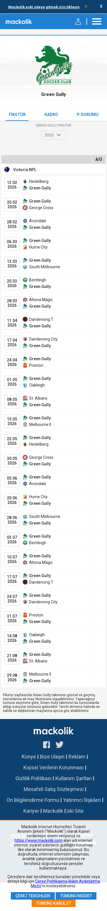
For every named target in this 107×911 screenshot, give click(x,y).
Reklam (76, 757)
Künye (29, 757)
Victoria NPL (24, 169)
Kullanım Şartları (73, 778)
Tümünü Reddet (76, 896)
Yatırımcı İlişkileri (82, 800)
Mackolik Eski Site (63, 811)
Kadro (51, 114)
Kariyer (31, 811)
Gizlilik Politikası (33, 778)
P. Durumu (87, 114)
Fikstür (17, 114)
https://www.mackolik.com (38, 840)
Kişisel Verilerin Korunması (53, 767)
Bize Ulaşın (52, 757)
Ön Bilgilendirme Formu (33, 800)
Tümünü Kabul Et (53, 903)
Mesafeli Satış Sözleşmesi (54, 789)
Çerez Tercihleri (32, 896)
